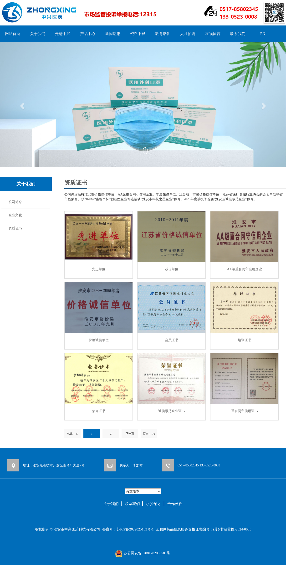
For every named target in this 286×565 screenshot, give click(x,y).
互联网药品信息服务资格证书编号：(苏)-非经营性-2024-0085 (203, 529)
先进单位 (98, 269)
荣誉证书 (98, 411)
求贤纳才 (153, 504)
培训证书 (244, 340)
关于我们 (37, 34)
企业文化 (15, 215)
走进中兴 (62, 34)
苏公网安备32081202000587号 (147, 553)
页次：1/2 (149, 433)
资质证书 (15, 228)
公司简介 (15, 202)
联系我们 (237, 34)
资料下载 (137, 34)
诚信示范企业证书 (171, 411)
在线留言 (212, 34)
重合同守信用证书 (244, 411)
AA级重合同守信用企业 (244, 269)
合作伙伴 (175, 504)
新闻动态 (112, 34)
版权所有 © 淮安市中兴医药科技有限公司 (67, 529)
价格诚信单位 (99, 340)
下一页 (130, 433)
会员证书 (171, 340)
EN (262, 34)
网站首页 (12, 34)
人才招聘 (187, 34)
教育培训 (162, 34)
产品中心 (87, 34)
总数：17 (72, 433)
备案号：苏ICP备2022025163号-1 (128, 529)
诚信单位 (171, 269)
